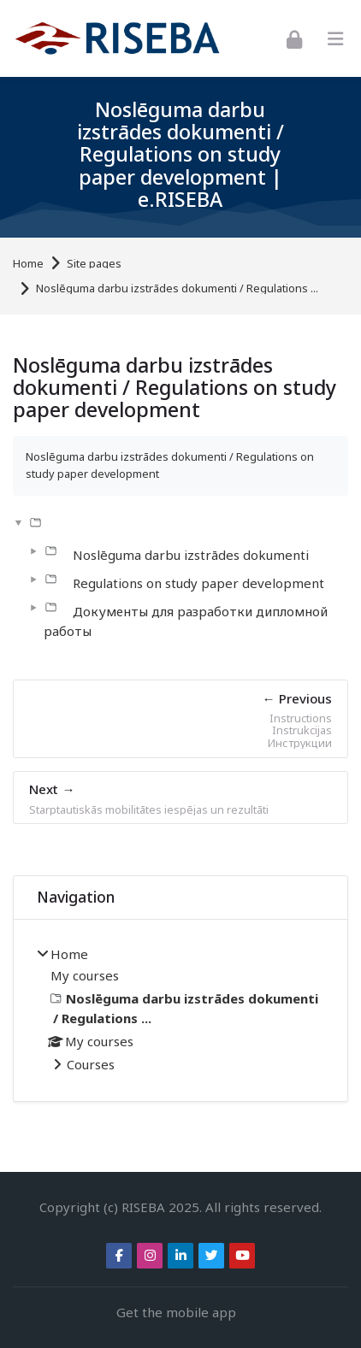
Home (28, 263)
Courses (91, 1064)
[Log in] (294, 38)
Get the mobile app (176, 1312)
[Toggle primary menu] (335, 39)
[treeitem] (180, 1010)
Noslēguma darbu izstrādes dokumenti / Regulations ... (177, 288)
